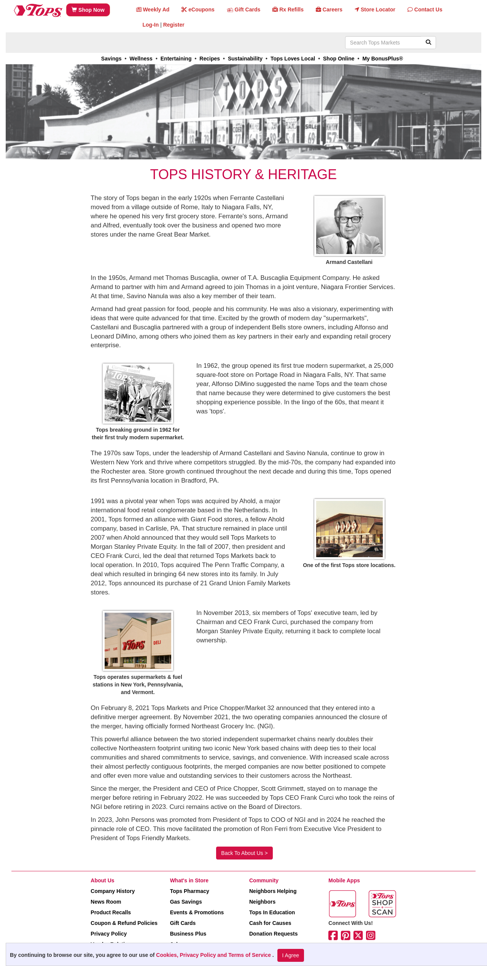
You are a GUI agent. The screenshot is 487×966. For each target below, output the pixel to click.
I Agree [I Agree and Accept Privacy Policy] (290, 955)
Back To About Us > (244, 853)
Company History (113, 891)
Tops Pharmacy (189, 891)
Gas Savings (186, 902)
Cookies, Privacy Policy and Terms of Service (214, 955)
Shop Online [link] (338, 59)
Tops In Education (272, 912)
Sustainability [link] (245, 59)
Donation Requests (273, 934)
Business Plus (188, 934)
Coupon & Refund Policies (124, 923)
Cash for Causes (270, 923)
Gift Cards (183, 923)
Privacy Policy (109, 934)
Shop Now (88, 10)
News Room (106, 902)
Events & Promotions (197, 912)
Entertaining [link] (176, 59)
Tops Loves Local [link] (293, 59)
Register (174, 25)
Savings (111, 59)
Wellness (140, 59)
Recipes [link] (209, 59)
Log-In (151, 25)
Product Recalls (111, 912)
